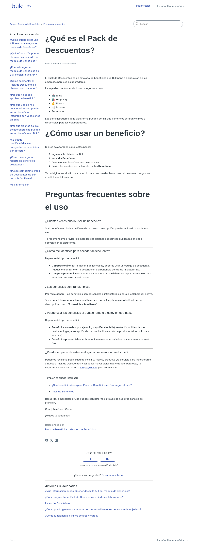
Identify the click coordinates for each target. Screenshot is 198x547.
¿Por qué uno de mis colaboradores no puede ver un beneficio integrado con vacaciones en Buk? (25, 112)
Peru (12, 24)
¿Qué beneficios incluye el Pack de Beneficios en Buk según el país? (92, 385)
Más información (19, 184)
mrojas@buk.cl (88, 367)
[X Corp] (51, 440)
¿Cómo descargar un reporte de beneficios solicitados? (22, 161)
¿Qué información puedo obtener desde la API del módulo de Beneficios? (24, 57)
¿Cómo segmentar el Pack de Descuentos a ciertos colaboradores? (23, 84)
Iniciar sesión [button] (143, 5)
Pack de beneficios (56, 429)
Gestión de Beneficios (29, 24)
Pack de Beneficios (63, 391)
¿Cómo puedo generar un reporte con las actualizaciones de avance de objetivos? (93, 509)
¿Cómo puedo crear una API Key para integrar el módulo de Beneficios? (24, 43)
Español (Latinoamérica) (172, 6)
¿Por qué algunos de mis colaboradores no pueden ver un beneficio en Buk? (25, 129)
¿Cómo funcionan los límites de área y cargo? (71, 515)
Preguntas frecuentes (54, 24)
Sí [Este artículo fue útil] (90, 459)
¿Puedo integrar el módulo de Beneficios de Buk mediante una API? (24, 71)
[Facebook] (46, 440)
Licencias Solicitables (57, 503)
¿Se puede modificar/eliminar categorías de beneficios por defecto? (24, 145)
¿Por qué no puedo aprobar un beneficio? (22, 96)
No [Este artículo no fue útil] (107, 459)
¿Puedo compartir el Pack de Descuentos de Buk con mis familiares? (25, 174)
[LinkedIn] (56, 440)
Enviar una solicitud (112, 475)
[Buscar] (158, 24)
